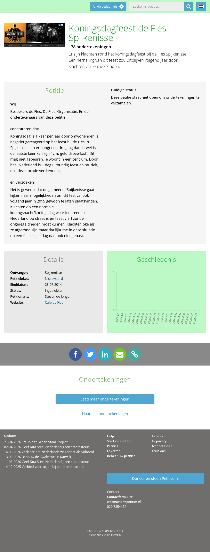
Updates (157, 436)
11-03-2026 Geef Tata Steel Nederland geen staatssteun (46, 461)
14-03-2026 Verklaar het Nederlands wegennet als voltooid (49, 452)
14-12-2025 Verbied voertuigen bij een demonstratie (44, 466)
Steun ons (158, 451)
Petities (112, 446)
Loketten (114, 451)
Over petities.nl (162, 446)
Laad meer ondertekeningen (105, 399)
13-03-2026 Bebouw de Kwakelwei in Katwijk (37, 457)
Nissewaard (54, 278)
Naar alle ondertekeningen (105, 414)
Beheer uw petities (121, 456)
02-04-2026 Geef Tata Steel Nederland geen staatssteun (46, 447)
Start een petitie (119, 441)
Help (110, 436)
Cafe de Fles (54, 302)
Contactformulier (119, 497)
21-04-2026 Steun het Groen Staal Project (36, 442)
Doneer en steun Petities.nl (155, 478)
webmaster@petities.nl (124, 502)
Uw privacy (159, 441)
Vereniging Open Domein (105, 534)
